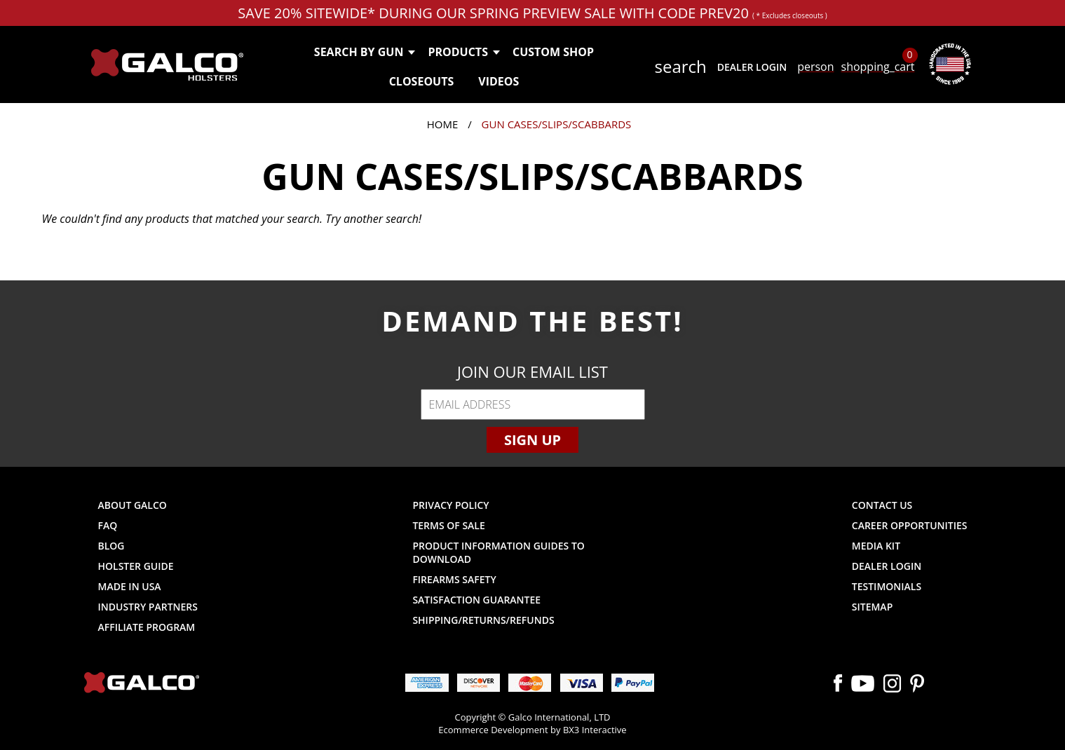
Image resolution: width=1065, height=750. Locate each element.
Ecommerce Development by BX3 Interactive (532, 729)
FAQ (108, 525)
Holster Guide (136, 566)
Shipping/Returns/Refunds (483, 620)
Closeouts (421, 81)
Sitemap (872, 606)
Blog (111, 545)
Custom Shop (553, 52)
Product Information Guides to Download (498, 552)
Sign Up (532, 439)
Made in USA (129, 586)
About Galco (132, 505)
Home (443, 124)
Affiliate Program (147, 627)
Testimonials (886, 586)
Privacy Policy (450, 505)
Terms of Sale (448, 525)
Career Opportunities (910, 525)
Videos (498, 81)
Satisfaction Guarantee (476, 599)
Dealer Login (752, 67)
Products (463, 52)
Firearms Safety (454, 579)
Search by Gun (364, 52)
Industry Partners (148, 606)
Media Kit (876, 545)
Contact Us (882, 505)
